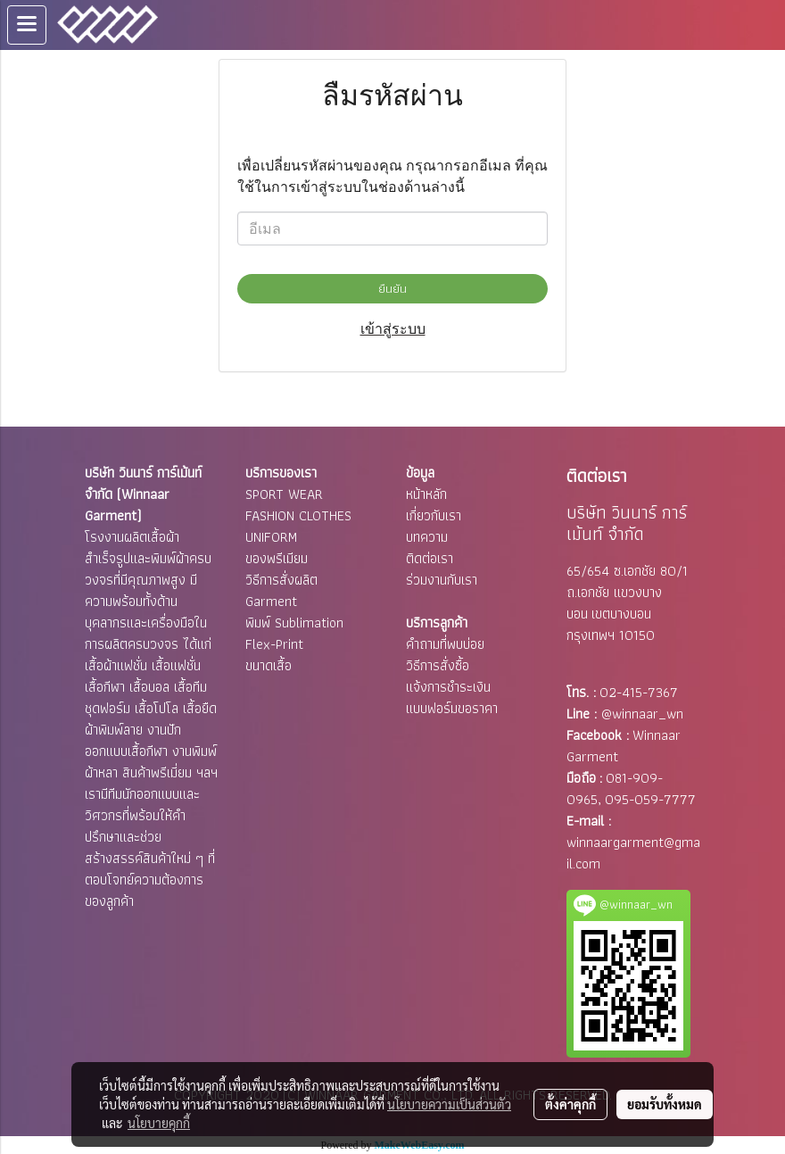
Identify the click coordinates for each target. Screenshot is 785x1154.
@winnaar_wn (642, 713)
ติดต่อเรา (429, 558)
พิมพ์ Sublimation (294, 622)
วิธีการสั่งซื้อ (437, 665)
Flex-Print (274, 644)
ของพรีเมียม (276, 558)
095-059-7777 (650, 799)
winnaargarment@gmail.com (633, 853)
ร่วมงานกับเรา (441, 580)
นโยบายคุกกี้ (159, 1123)
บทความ (427, 537)
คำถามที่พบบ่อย (445, 644)
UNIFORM (271, 537)
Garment (271, 601)
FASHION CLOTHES (298, 515)
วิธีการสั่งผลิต (281, 580)
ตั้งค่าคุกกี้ (570, 1104)
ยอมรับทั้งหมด (664, 1104)
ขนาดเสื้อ (268, 665)
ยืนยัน (392, 288)
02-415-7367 (638, 692)
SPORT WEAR (284, 494)
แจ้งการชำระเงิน (448, 687)
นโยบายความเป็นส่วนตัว (449, 1104)
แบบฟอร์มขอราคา (452, 708)
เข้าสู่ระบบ (393, 328)
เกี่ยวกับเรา (433, 515)
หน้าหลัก (426, 494)
